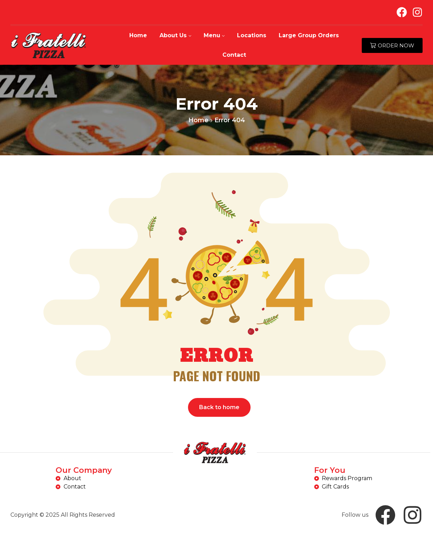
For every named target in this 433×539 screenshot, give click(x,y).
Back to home (219, 407)
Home (198, 120)
